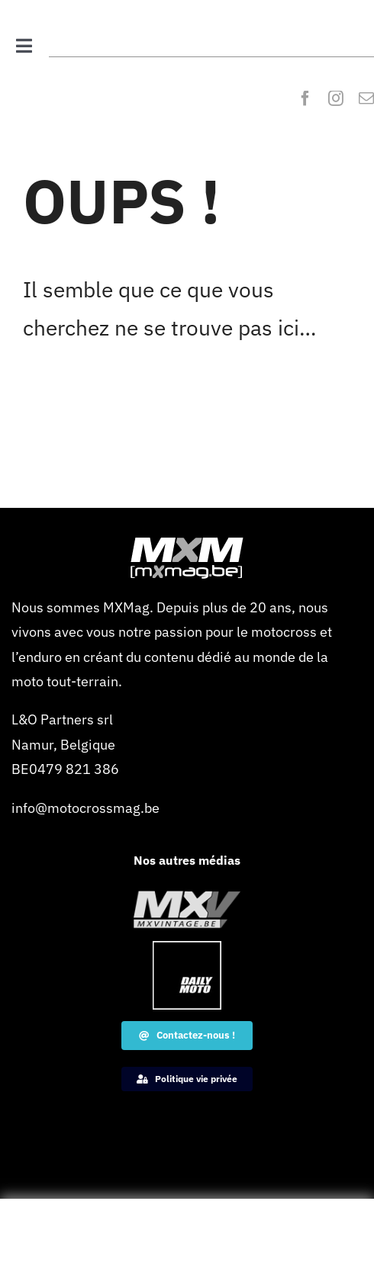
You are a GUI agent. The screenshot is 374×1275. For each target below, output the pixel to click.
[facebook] (305, 98)
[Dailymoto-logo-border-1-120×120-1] (187, 947)
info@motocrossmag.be (85, 808)
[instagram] (335, 98)
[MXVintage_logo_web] (187, 897)
